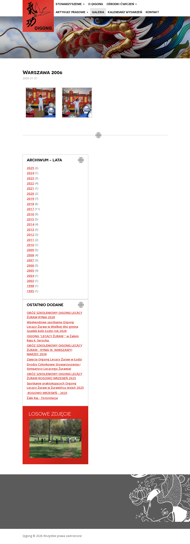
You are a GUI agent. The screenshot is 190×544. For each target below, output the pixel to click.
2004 (30, 276)
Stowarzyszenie (70, 4)
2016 (30, 214)
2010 (30, 245)
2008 (30, 255)
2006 (30, 265)
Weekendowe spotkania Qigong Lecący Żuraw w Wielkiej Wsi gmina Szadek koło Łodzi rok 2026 (52, 326)
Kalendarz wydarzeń (125, 12)
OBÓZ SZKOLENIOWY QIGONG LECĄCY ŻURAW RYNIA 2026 (54, 315)
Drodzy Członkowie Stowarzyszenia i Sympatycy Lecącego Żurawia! (53, 366)
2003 (30, 281)
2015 (30, 219)
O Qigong (95, 4)
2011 (30, 240)
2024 (30, 173)
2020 (30, 193)
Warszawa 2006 (42, 72)
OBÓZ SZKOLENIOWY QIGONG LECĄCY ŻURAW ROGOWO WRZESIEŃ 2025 (54, 376)
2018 (30, 204)
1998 (30, 286)
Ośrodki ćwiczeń (122, 4)
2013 (30, 229)
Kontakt (152, 12)
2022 (30, 183)
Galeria (98, 12)
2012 (30, 234)
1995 (30, 291)
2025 (30, 168)
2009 (30, 250)
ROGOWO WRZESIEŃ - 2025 (47, 393)
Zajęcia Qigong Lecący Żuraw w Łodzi (54, 359)
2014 (30, 224)
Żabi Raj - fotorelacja (42, 398)
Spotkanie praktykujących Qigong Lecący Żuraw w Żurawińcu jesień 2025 (55, 385)
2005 (30, 270)
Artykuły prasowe (72, 12)
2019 (30, 198)
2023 (30, 178)
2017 (30, 209)
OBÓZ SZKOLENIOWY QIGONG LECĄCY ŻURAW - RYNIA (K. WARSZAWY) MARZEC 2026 (54, 349)
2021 (30, 188)
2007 (30, 260)
